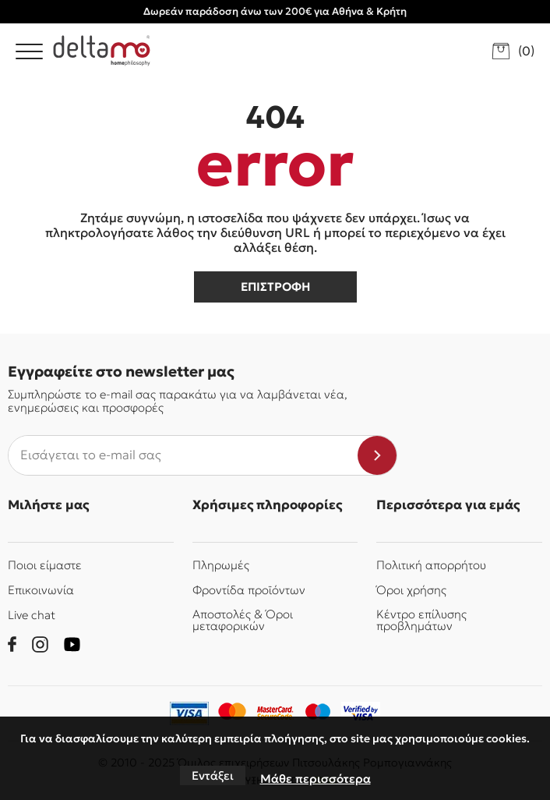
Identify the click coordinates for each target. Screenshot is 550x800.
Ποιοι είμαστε (45, 565)
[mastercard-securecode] (275, 713)
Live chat (31, 615)
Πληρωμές (220, 565)
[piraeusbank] (360, 713)
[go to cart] (513, 51)
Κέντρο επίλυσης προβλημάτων (421, 620)
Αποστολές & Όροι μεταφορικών (242, 620)
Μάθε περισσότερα (315, 778)
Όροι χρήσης (411, 590)
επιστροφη (275, 286)
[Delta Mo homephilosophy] (101, 50)
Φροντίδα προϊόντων (248, 590)
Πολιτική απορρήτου (431, 565)
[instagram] (40, 644)
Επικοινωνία (41, 590)
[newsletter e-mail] (183, 455)
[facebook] (12, 644)
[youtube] (72, 644)
